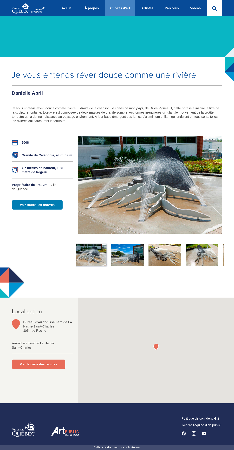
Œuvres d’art (120, 8)
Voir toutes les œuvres (37, 205)
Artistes (147, 8)
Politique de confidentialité (200, 418)
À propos (92, 8)
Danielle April (27, 93)
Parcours (172, 8)
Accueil (67, 8)
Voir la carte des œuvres (38, 364)
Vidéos (195, 8)
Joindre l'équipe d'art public (201, 425)
